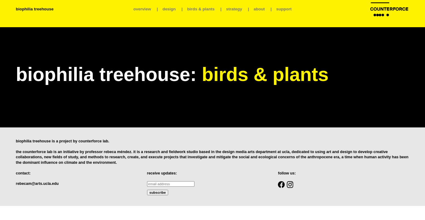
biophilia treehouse (35, 9)
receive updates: (162, 173)
